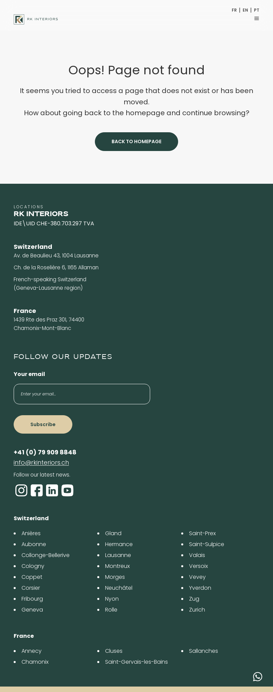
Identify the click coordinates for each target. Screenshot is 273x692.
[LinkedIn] (52, 490)
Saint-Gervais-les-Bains (136, 662)
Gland (113, 533)
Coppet (31, 577)
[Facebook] (37, 490)
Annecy (31, 651)
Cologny (32, 566)
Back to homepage (136, 141)
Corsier (30, 588)
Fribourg (32, 599)
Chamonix (34, 662)
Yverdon (200, 588)
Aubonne (33, 544)
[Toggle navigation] (256, 18)
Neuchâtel (118, 588)
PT (256, 10)
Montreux (117, 566)
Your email (29, 374)
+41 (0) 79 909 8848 (45, 452)
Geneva (32, 610)
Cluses (114, 651)
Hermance (119, 544)
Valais (197, 555)
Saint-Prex (202, 533)
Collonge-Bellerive (45, 555)
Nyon (112, 599)
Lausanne (118, 555)
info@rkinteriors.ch (41, 462)
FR (234, 10)
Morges (115, 577)
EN (245, 10)
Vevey (197, 577)
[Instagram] (21, 490)
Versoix (198, 566)
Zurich (197, 610)
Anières (31, 533)
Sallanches (203, 651)
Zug (194, 599)
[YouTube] (67, 490)
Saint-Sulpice (206, 544)
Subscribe (43, 424)
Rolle (111, 610)
